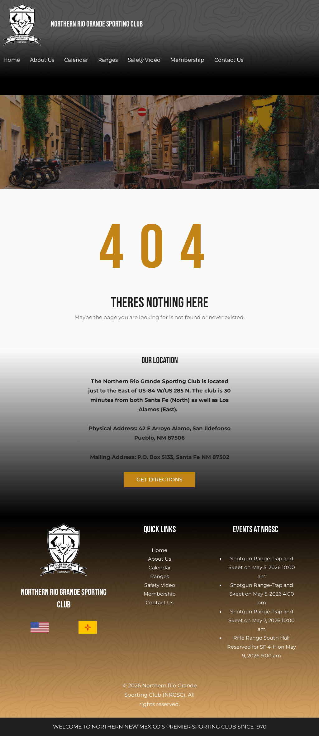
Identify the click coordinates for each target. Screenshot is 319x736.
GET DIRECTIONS (159, 479)
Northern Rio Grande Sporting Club (97, 24)
